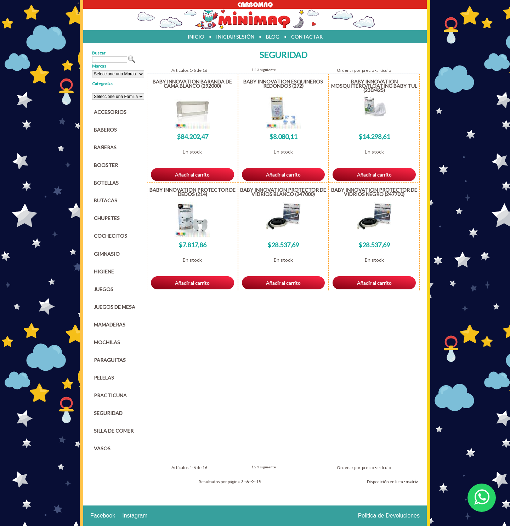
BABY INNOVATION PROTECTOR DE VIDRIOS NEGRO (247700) (374, 192)
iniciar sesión (235, 37)
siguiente (268, 70)
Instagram (134, 516)
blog (272, 37)
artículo (383, 70)
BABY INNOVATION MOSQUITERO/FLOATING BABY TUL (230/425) (374, 86)
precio (368, 70)
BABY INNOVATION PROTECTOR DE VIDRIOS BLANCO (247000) (283, 192)
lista (399, 481)
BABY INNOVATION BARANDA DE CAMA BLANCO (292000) (192, 84)
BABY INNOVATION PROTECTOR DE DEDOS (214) (192, 192)
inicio (196, 37)
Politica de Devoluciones (389, 516)
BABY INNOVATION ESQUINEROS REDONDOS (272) (283, 84)
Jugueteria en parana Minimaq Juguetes (255, 19)
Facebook (102, 516)
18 (258, 481)
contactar (307, 37)
